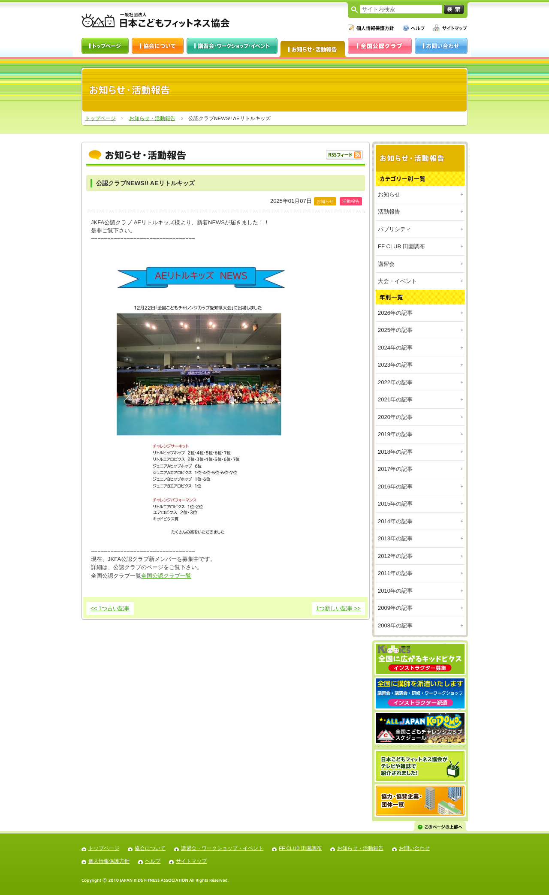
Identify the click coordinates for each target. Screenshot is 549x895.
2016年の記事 (395, 486)
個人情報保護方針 (109, 861)
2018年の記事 (395, 452)
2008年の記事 (395, 625)
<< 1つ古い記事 (110, 608)
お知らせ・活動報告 (152, 118)
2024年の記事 (395, 347)
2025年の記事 (395, 330)
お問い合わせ (414, 848)
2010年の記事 (395, 591)
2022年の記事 (395, 382)
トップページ (100, 118)
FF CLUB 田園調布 (401, 246)
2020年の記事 (395, 417)
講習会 (386, 264)
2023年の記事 (395, 365)
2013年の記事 (395, 538)
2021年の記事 (395, 399)
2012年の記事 (395, 556)
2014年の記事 (395, 521)
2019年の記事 (395, 434)
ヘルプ (152, 861)
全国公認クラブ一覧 (166, 576)
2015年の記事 (395, 503)
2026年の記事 (395, 313)
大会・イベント (397, 281)
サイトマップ (191, 861)
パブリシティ (394, 229)
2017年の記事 (395, 469)
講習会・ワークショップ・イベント (222, 848)
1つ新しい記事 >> (338, 608)
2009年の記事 (395, 608)
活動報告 (389, 211)
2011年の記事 (395, 573)
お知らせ (389, 194)
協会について (150, 848)
